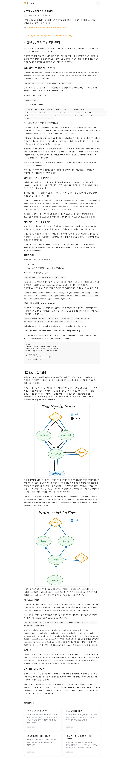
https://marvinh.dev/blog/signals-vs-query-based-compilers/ (47, 27)
